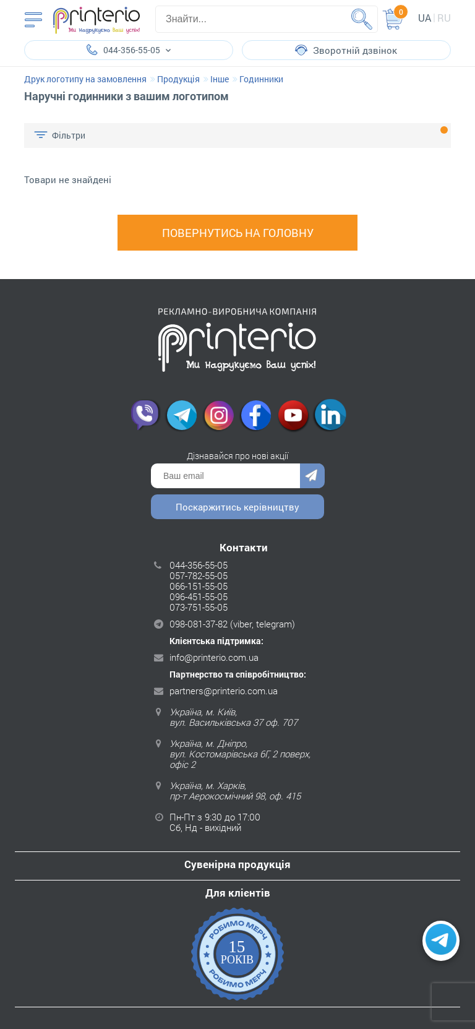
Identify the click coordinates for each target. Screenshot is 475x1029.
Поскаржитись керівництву (237, 507)
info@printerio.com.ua (214, 657)
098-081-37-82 (198, 624)
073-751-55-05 (198, 607)
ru (444, 17)
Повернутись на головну (238, 232)
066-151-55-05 (198, 586)
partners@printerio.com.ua (223, 690)
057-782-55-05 (198, 575)
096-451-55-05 (198, 596)
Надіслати (312, 475)
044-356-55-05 (198, 565)
